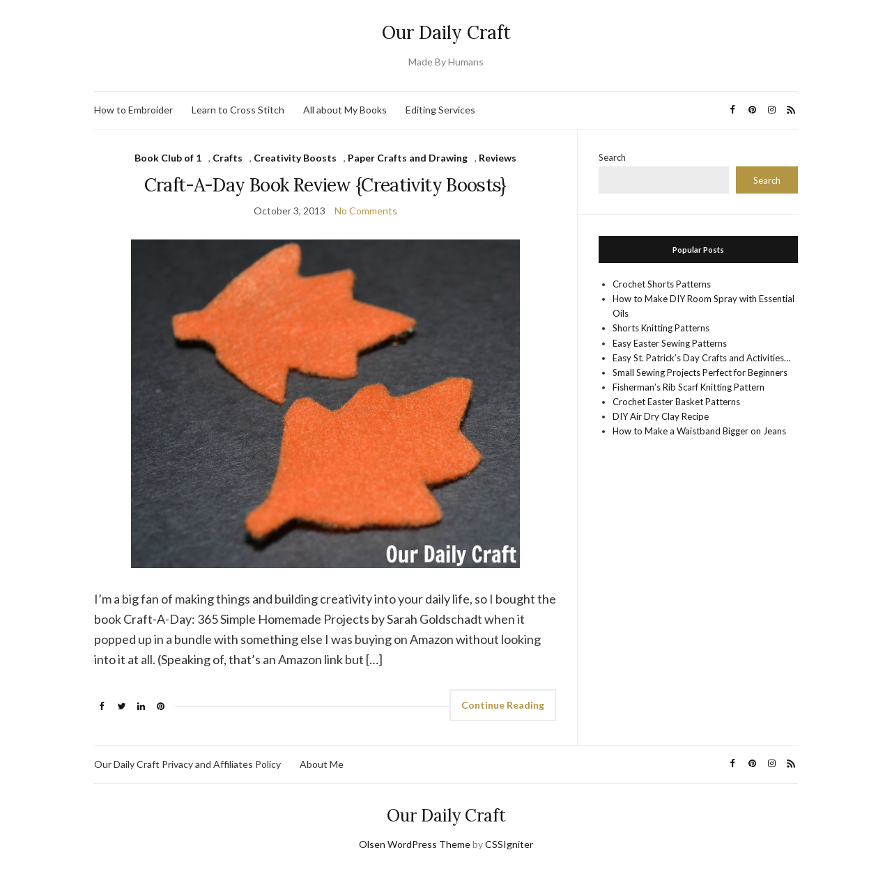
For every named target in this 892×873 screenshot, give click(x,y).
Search (612, 157)
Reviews (497, 158)
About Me (322, 764)
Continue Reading (502, 705)
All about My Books (345, 110)
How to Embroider (133, 110)
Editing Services (440, 110)
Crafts (228, 158)
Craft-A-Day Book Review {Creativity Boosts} (325, 184)
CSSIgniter (509, 844)
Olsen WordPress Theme (414, 844)
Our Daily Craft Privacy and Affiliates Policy (187, 764)
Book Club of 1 (167, 158)
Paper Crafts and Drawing (408, 158)
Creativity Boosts (295, 158)
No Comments (365, 211)
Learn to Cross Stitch (238, 110)
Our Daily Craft (446, 32)
